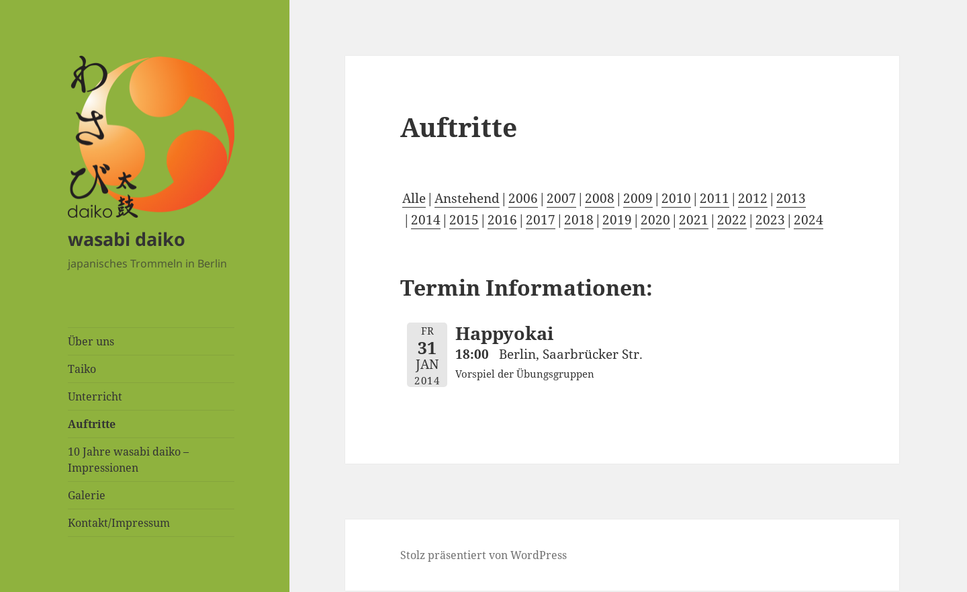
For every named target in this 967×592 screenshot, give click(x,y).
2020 (655, 219)
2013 (791, 198)
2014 (426, 219)
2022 (732, 219)
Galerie (86, 495)
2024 (808, 219)
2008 (599, 198)
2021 (693, 219)
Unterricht (95, 396)
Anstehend (467, 198)
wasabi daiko (126, 238)
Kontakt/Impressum (119, 522)
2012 (753, 198)
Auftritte (92, 424)
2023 (770, 219)
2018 (579, 219)
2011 (714, 198)
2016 (502, 219)
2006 (523, 198)
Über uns (91, 341)
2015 (464, 219)
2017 (540, 219)
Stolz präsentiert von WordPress (483, 555)
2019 (617, 219)
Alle (414, 198)
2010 (676, 198)
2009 (638, 198)
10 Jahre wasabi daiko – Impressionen (128, 459)
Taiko (82, 369)
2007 (561, 198)
